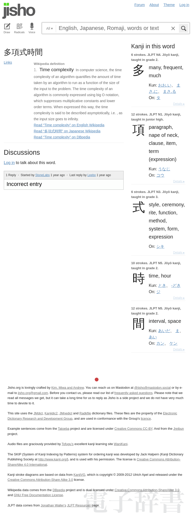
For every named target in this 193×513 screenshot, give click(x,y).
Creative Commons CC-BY (133, 428)
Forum (139, 5)
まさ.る (169, 91)
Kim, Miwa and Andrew (67, 387)
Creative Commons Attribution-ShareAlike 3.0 (147, 490)
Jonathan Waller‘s (53, 505)
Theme (169, 5)
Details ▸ (179, 104)
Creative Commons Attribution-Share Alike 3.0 (40, 480)
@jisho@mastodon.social (152, 387)
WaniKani (120, 444)
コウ (160, 175)
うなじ (164, 169)
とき (162, 285)
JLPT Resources (79, 505)
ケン (173, 343)
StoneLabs (42, 175)
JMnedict (65, 413)
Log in (184, 5)
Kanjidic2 (51, 413)
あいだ (164, 330)
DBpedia (59, 490)
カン (160, 343)
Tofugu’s (67, 444)
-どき (176, 285)
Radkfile (85, 413)
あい (153, 337)
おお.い (164, 85)
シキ (160, 246)
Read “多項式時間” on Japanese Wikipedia (67, 131)
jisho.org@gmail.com (33, 393)
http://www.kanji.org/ (52, 459)
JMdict (38, 413)
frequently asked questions (133, 393)
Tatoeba (63, 428)
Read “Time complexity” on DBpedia (62, 137)
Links (8, 62)
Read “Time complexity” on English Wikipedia (69, 125)
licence (146, 418)
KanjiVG (79, 475)
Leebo (91, 175)
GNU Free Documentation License (38, 495)
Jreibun (178, 428)
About (154, 5)
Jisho (18, 11)
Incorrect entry (24, 184)
